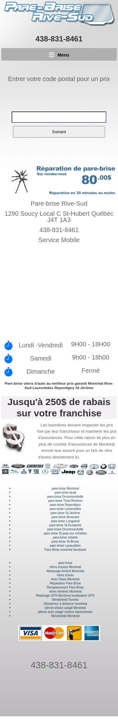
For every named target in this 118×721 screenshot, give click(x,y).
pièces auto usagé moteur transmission (65, 612)
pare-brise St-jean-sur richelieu (65, 533)
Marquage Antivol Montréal (65, 571)
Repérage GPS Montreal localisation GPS (65, 595)
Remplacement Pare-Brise (65, 587)
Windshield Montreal (65, 616)
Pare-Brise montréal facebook (65, 549)
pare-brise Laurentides (65, 509)
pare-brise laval (65, 492)
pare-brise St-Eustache (65, 525)
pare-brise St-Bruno (65, 541)
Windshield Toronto (65, 599)
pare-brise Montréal (65, 488)
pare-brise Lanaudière (65, 545)
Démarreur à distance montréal (65, 603)
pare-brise (65, 563)
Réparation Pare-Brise (65, 583)
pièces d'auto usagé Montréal (65, 608)
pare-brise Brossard (65, 517)
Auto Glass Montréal (65, 579)
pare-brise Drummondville (65, 496)
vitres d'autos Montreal (65, 567)
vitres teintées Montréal (65, 591)
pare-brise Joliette (65, 537)
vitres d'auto (65, 575)
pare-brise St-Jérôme (65, 513)
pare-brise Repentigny (65, 505)
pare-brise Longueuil (65, 521)
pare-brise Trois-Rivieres (65, 500)
